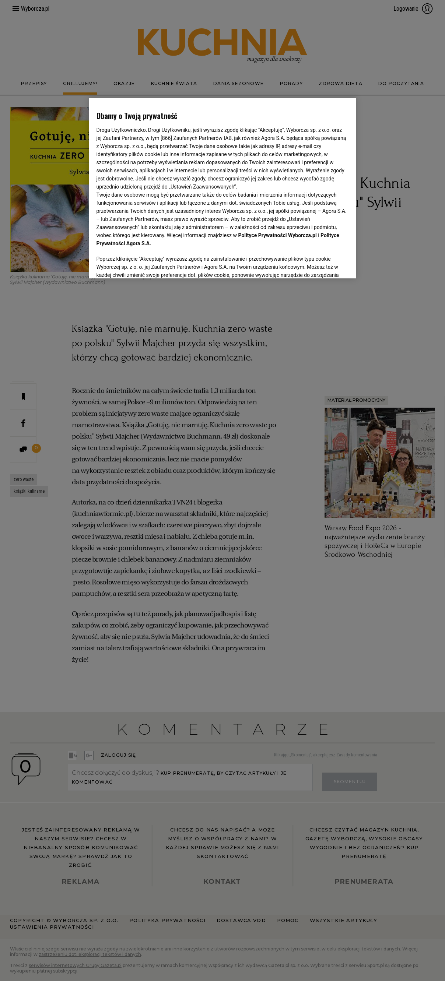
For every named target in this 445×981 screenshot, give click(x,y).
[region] (222, 188)
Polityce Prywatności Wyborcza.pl (277, 235)
